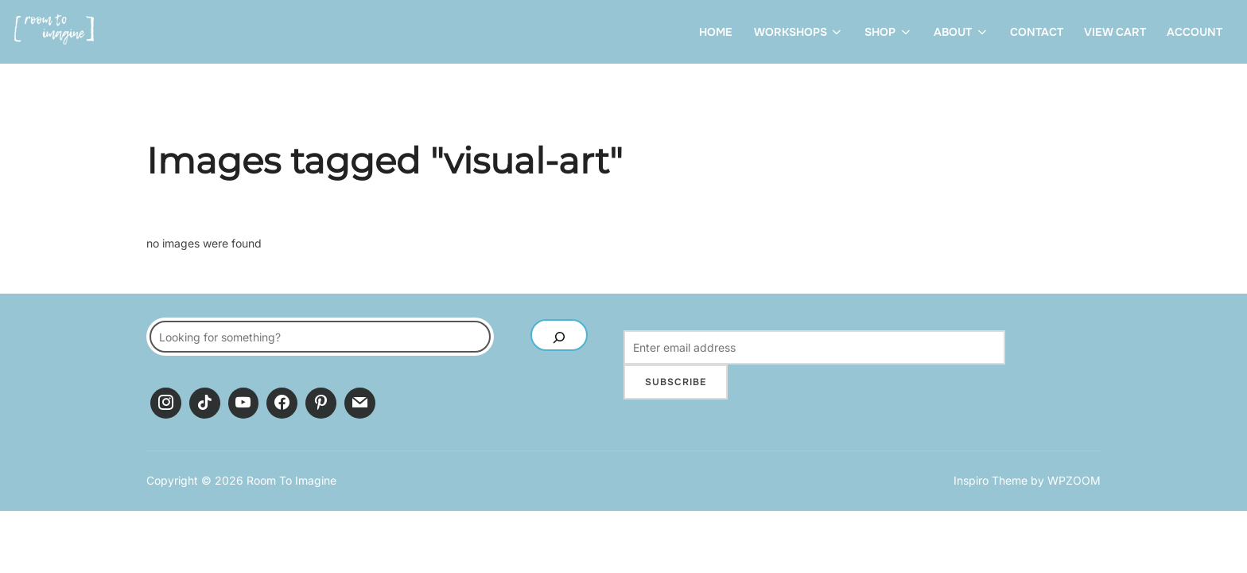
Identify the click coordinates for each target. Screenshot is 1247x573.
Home (715, 32)
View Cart (1115, 32)
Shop (888, 32)
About (961, 32)
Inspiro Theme (991, 480)
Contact (1036, 32)
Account (1194, 32)
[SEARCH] (559, 335)
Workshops (799, 32)
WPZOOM (1074, 480)
